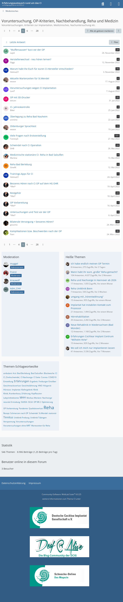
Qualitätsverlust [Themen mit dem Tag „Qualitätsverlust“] (36, 408)
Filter (114, 42)
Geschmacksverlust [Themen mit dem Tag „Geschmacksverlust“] (12, 385)
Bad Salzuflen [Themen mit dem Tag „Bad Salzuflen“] (37, 373)
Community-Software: (61, 494)
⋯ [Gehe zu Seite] (14, 30)
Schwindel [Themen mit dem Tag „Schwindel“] (33, 413)
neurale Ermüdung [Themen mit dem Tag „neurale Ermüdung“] (11, 402)
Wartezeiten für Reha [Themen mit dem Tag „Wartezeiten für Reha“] (40, 425)
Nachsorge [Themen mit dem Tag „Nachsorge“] (47, 397)
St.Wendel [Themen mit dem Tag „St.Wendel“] (43, 413)
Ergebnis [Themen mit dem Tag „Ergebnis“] (34, 381)
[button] (118, 31)
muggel (14, 263)
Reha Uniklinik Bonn (81, 288)
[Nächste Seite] (43, 31)
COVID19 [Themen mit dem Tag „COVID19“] (52, 377)
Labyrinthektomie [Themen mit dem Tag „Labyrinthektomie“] (11, 397)
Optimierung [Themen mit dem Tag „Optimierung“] (47, 402)
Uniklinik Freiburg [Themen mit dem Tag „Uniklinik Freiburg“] (21, 417)
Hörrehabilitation (80, 316)
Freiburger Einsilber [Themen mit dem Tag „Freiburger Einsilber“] (47, 381)
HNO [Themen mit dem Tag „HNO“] (40, 385)
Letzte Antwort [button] (17, 42)
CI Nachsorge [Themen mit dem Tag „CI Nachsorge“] (27, 377)
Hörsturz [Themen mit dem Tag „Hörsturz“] (7, 389)
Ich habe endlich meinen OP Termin (90, 263)
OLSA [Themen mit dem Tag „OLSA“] (30, 402)
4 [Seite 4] (19, 30)
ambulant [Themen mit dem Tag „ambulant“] (7, 373)
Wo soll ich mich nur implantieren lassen (93, 347)
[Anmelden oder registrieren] (111, 4)
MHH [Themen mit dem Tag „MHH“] (23, 397)
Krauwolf (15, 280)
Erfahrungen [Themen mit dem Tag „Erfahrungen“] (21, 381)
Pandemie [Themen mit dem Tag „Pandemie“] (23, 408)
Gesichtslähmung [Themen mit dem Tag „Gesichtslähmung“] (29, 385)
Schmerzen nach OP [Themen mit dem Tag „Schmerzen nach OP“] (19, 413)
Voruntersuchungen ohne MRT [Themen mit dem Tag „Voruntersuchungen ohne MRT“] (16, 425)
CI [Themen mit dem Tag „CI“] (56, 373)
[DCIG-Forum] (23, 4)
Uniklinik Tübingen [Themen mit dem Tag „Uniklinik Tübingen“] (38, 417)
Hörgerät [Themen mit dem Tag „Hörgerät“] (47, 385)
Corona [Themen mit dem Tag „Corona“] (44, 377)
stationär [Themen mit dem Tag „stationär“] (53, 413)
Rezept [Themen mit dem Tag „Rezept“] (6, 413)
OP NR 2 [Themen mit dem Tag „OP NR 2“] (37, 402)
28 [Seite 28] (37, 30)
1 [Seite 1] (9, 30)
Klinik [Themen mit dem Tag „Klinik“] (35, 389)
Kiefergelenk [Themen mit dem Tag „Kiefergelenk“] (27, 389)
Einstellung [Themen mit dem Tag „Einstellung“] (8, 381)
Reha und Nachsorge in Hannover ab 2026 (93, 280)
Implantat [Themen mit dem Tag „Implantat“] (16, 389)
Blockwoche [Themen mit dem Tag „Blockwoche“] (49, 373)
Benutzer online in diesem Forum (24, 462)
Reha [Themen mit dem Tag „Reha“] (49, 407)
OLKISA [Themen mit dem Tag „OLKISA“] (24, 402)
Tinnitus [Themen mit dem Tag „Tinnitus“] (8, 417)
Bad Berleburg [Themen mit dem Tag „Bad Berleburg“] (23, 373)
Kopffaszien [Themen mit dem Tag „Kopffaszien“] (36, 393)
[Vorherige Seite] (4, 31)
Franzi (13, 271)
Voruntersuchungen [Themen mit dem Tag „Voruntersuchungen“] (25, 421)
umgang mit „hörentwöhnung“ (87, 296)
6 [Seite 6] (27, 30)
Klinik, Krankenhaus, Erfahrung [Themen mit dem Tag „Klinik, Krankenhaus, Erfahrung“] (17, 393)
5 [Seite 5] (23, 30)
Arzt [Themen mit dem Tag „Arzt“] (14, 373)
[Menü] (119, 4)
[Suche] (103, 4)
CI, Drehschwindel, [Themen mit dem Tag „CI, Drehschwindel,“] (11, 377)
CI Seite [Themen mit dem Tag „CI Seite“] (36, 377)
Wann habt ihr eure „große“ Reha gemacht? (94, 271)
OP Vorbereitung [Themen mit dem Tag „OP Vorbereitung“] (10, 408)
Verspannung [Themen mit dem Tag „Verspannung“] (9, 421)
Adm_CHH (15, 288)
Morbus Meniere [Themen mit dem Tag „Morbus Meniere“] (34, 397)
